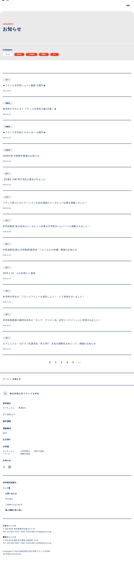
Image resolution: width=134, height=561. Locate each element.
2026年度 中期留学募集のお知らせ (21, 156)
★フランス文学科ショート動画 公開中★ (24, 85)
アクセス (9, 499)
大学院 (6, 446)
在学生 (19, 54)
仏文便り (7, 439)
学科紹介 (7, 403)
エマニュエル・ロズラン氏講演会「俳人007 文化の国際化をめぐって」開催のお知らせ (49, 343)
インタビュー (9, 414)
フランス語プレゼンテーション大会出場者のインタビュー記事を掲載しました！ (45, 203)
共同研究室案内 (9, 483)
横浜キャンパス (9, 537)
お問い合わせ (11, 494)
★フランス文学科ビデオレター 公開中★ (24, 132)
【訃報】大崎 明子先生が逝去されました (24, 179)
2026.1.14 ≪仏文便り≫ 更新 (19, 273)
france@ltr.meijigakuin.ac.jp (39, 532)
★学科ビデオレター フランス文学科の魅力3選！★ (29, 109)
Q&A (5, 433)
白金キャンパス (9, 526)
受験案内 (7, 428)
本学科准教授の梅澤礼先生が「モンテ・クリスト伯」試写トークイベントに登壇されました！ (52, 320)
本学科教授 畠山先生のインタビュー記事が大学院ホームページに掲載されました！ (46, 226)
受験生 (44, 54)
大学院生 (32, 54)
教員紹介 (22, 408)
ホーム (6, 379)
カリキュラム (8, 408)
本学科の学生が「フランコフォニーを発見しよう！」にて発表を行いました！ (44, 296)
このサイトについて (14, 505)
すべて (8, 54)
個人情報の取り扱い (14, 510)
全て (54, 54)
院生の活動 (39, 451)
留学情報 (7, 421)
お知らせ (7, 460)
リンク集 (6, 488)
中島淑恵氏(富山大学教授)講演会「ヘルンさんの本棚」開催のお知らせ (40, 250)
